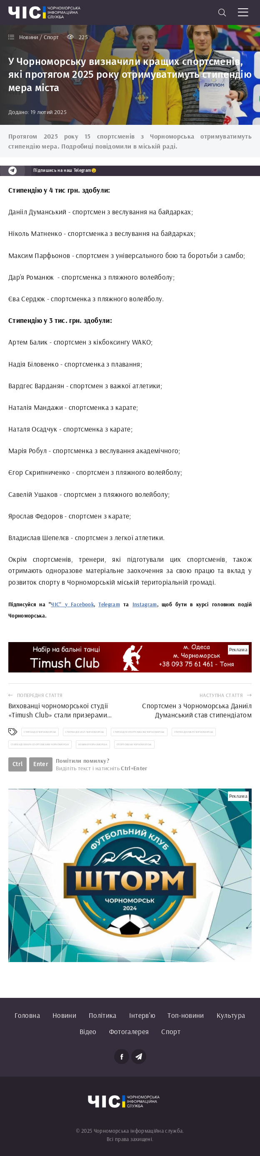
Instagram (144, 604)
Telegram (109, 604)
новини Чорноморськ (93, 744)
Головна (27, 1015)
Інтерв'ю (142, 1015)
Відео (88, 1031)
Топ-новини (186, 1015)
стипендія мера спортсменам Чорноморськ (40, 744)
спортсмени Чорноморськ (134, 744)
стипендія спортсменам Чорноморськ (139, 732)
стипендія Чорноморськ (40, 732)
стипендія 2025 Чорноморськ (84, 732)
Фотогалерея (129, 1031)
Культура (231, 1015)
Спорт (170, 1031)
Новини (64, 1015)
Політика (103, 1015)
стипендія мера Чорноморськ (194, 732)
